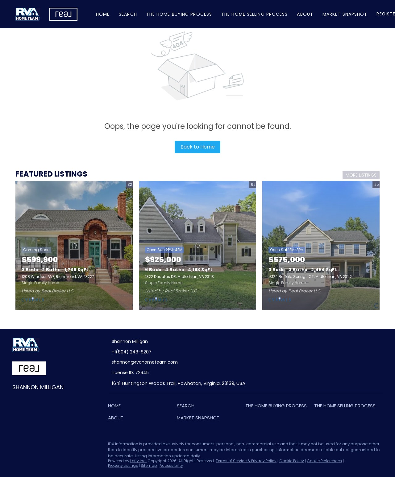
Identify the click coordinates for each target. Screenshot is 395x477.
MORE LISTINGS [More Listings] (361, 175)
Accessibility (171, 465)
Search (128, 14)
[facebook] (17, 445)
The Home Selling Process (254, 14)
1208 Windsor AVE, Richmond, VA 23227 (58, 276)
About (305, 14)
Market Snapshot (345, 14)
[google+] (78, 445)
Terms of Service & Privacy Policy (246, 460)
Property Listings (123, 465)
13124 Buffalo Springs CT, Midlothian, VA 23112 (310, 276)
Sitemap (149, 465)
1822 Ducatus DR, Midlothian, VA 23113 (179, 276)
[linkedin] (29, 445)
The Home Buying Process (179, 14)
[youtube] (66, 445)
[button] (116, 407)
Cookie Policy (291, 460)
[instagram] (54, 445)
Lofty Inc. (138, 460)
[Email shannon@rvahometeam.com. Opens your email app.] (167, 362)
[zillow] (41, 445)
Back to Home (198, 146)
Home (103, 14)
